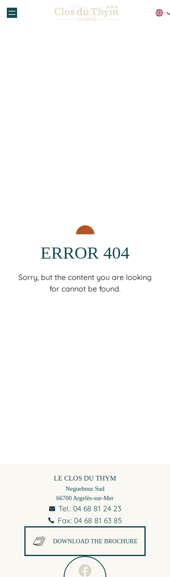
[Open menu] (12, 13)
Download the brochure (85, 541)
